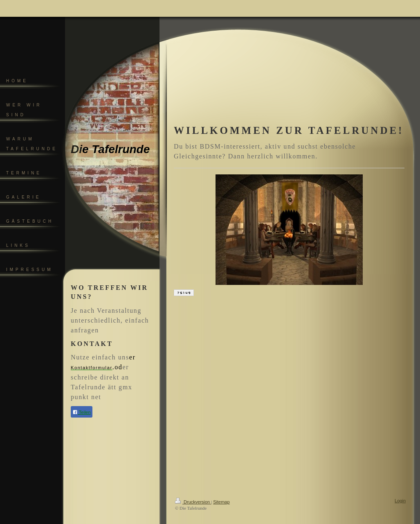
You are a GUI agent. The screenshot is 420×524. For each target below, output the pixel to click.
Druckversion (193, 501)
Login (400, 500)
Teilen (81, 412)
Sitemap (221, 501)
